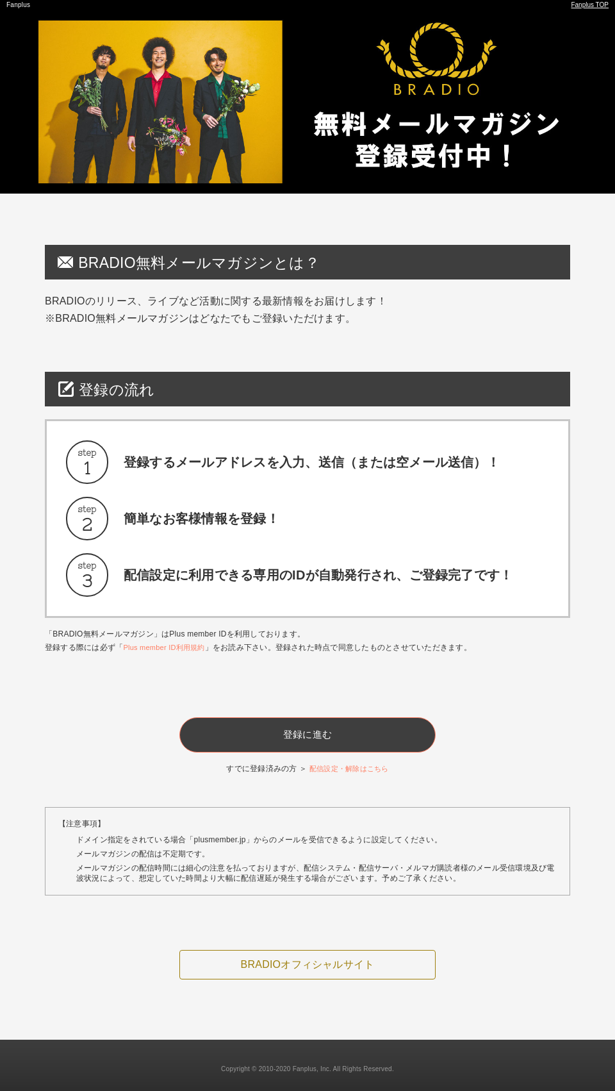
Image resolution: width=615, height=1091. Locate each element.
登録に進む (307, 729)
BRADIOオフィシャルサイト (307, 959)
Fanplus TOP (589, 4)
